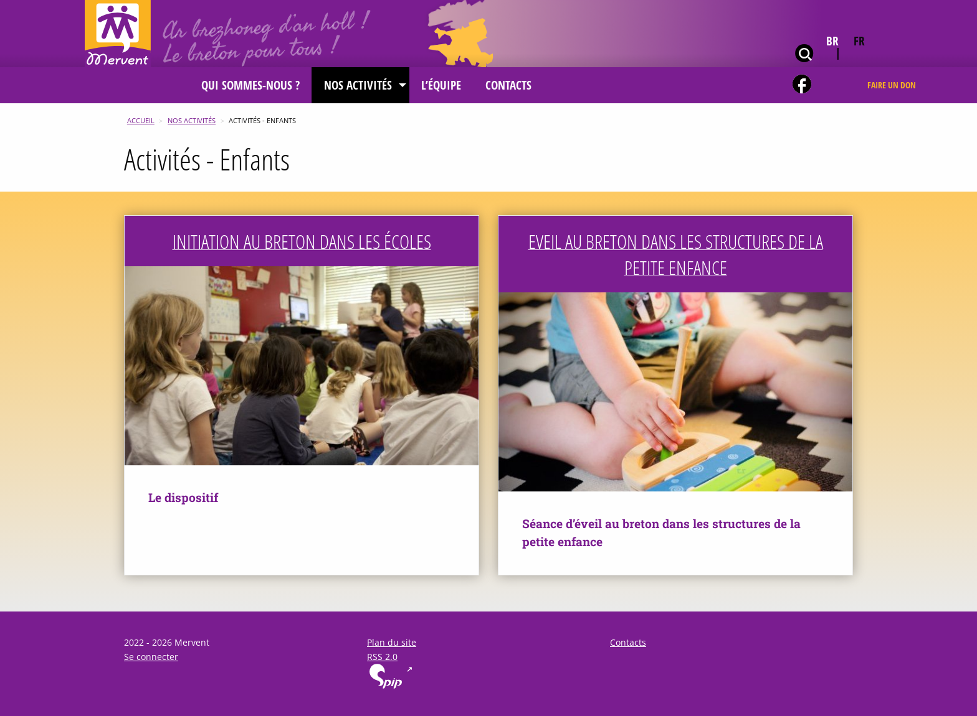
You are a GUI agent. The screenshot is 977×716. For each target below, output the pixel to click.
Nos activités (192, 120)
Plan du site (391, 642)
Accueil (141, 120)
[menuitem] (250, 85)
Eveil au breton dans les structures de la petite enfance (675, 254)
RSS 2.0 (382, 657)
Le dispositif (183, 497)
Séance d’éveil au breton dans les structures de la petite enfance (661, 532)
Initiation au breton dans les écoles (302, 241)
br (832, 40)
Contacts (628, 642)
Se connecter (151, 657)
